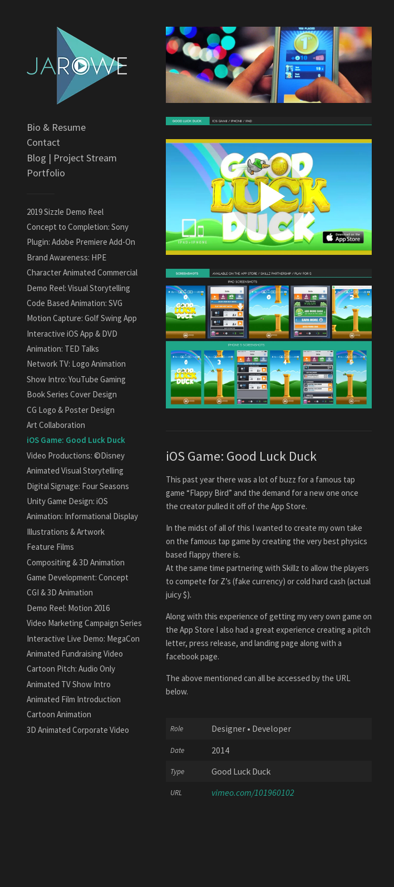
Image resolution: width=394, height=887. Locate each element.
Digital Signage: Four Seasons (78, 486)
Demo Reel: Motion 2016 (68, 608)
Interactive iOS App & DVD (72, 333)
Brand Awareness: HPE (66, 257)
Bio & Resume (56, 127)
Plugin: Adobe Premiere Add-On (81, 242)
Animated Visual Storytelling (75, 470)
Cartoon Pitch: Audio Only (71, 668)
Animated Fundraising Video (75, 653)
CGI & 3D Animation (60, 592)
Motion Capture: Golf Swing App (82, 318)
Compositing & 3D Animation (76, 562)
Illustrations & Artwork (66, 531)
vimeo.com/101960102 (252, 792)
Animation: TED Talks (63, 348)
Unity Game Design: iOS (67, 501)
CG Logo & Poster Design (71, 410)
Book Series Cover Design (72, 394)
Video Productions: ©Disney (76, 455)
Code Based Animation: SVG (74, 303)
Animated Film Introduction (74, 699)
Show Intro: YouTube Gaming (76, 379)
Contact (43, 142)
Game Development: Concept (78, 577)
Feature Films (50, 546)
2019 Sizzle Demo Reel (65, 211)
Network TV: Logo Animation (76, 363)
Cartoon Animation (59, 714)
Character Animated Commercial (82, 272)
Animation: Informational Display (82, 516)
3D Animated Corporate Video (78, 730)
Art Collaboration (56, 425)
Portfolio (46, 173)
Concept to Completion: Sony (78, 226)
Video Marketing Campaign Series (84, 623)
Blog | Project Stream (72, 157)
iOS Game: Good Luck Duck (76, 440)
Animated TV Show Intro (69, 684)
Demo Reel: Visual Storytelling (78, 288)
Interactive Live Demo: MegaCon (83, 638)
